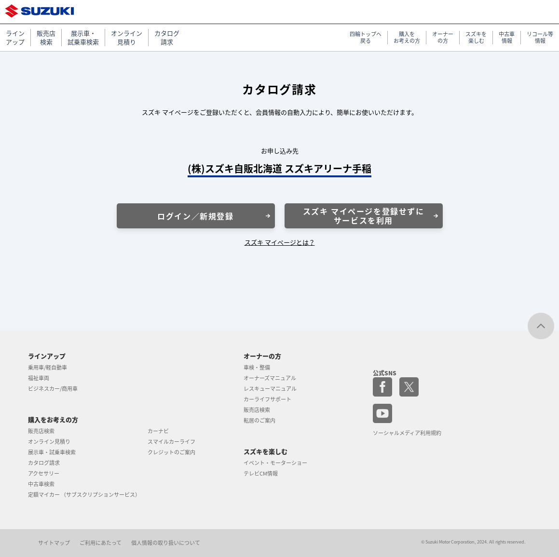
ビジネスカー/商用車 (53, 389)
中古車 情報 (507, 38)
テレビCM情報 (261, 473)
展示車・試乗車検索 (52, 452)
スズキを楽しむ (265, 451)
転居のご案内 (259, 420)
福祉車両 (38, 378)
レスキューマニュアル (270, 389)
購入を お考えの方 (407, 38)
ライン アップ (15, 37)
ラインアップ (47, 355)
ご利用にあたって (101, 543)
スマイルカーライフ (171, 442)
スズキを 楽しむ (476, 38)
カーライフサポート (267, 399)
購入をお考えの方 (53, 419)
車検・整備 (257, 367)
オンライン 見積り (126, 37)
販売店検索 (41, 431)
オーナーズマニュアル (270, 378)
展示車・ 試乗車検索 (83, 37)
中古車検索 (41, 484)
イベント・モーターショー (275, 463)
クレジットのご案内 (171, 452)
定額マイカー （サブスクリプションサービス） (84, 495)
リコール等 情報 (540, 38)
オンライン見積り (49, 442)
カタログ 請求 (166, 37)
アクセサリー (43, 473)
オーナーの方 (262, 355)
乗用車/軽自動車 (47, 367)
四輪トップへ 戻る (366, 38)
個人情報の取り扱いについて (165, 543)
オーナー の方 (442, 38)
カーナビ (158, 431)
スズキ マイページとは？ (280, 242)
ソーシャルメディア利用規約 (407, 433)
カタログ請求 (44, 463)
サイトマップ (54, 543)
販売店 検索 (46, 37)
